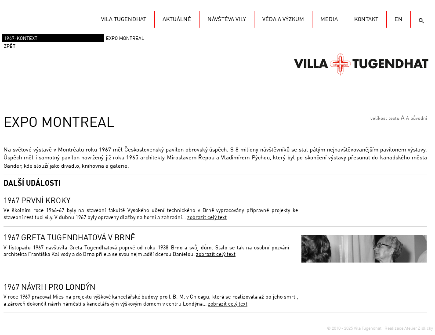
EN (398, 19)
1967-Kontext (20, 38)
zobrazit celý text (207, 217)
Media (329, 19)
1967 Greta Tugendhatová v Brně (69, 238)
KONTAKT (366, 19)
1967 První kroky (37, 201)
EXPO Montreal (125, 38)
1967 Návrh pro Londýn (49, 288)
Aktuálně (177, 19)
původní (418, 118)
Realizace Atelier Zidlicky (408, 328)
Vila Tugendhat (361, 63)
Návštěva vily (226, 19)
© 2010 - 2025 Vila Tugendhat (354, 328)
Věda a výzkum (283, 19)
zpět (9, 46)
